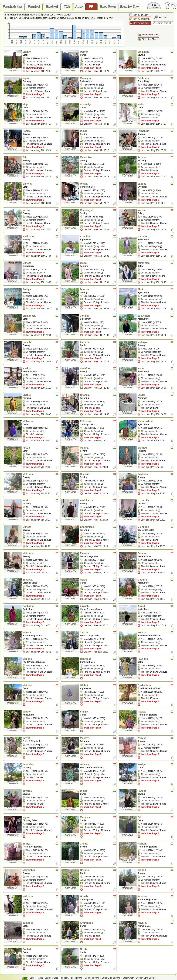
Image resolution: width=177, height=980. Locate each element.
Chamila (98, 394)
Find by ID (164, 17)
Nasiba (40, 131)
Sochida (40, 949)
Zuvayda (40, 579)
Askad (155, 606)
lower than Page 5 (35, 68)
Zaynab (98, 606)
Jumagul (40, 922)
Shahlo (40, 51)
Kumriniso (155, 262)
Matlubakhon (155, 421)
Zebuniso (40, 764)
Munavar (98, 817)
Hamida (155, 790)
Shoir (155, 289)
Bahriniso (98, 658)
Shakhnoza (40, 315)
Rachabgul (98, 210)
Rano (155, 368)
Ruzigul (155, 764)
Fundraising (12, 6)
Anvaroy (155, 922)
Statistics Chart (150, 39)
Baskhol (98, 870)
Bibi (40, 157)
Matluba (155, 579)
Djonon (155, 870)
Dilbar (98, 131)
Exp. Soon (108, 6)
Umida (98, 183)
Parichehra (98, 500)
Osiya (98, 579)
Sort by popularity (142, 19)
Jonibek (98, 315)
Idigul (40, 104)
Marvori (40, 711)
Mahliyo (98, 738)
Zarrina (98, 632)
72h (67, 6)
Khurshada (98, 922)
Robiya (40, 289)
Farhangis (155, 131)
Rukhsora (98, 421)
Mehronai (40, 474)
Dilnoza (40, 262)
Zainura (98, 342)
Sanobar (155, 896)
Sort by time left (141, 15)
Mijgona (40, 658)
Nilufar (155, 394)
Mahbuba (40, 896)
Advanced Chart (150, 34)
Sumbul (155, 553)
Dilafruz (98, 474)
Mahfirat (40, 685)
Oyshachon (155, 685)
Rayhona (155, 474)
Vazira (40, 210)
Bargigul (155, 447)
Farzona (98, 553)
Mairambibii (40, 870)
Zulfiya (40, 843)
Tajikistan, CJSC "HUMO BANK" (13, 69)
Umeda (98, 896)
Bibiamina (155, 51)
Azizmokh (155, 500)
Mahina (98, 447)
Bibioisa (40, 183)
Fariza (155, 104)
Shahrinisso (98, 526)
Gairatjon (155, 236)
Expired (52, 6)
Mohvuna (40, 421)
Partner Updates (85, 978)
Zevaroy (40, 790)
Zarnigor (155, 738)
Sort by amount (164, 23)
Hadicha (40, 342)
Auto (79, 6)
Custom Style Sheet (145, 978)
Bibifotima (155, 78)
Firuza (40, 447)
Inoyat (40, 738)
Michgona (155, 526)
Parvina (155, 157)
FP (91, 6)
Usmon (98, 51)
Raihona (155, 843)
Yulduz (40, 500)
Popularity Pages (68, 978)
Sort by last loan (141, 23)
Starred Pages (51, 978)
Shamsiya (98, 104)
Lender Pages (36, 978)
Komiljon (98, 236)
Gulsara (98, 764)
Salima (98, 711)
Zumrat (98, 843)
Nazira (155, 210)
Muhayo (155, 342)
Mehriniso (98, 157)
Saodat (155, 183)
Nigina (40, 78)
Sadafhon (98, 368)
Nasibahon (40, 236)
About (25, 978)
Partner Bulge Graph (104, 978)
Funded (34, 6)
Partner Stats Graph (124, 978)
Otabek (98, 685)
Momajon (98, 78)
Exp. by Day (129, 6)
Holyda (155, 632)
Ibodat (98, 262)
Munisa (40, 632)
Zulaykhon (155, 315)
